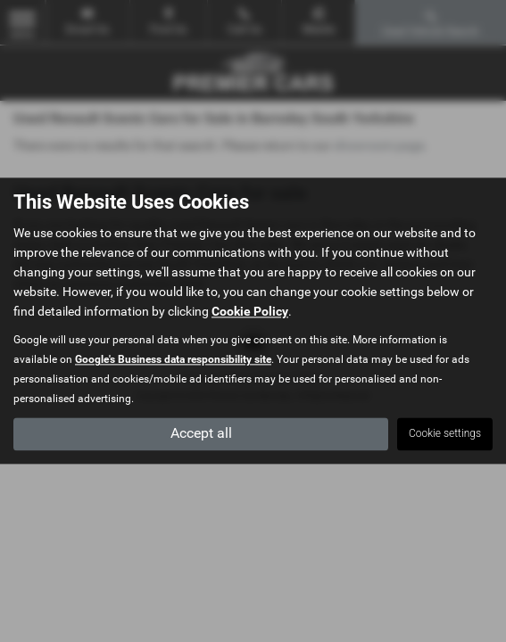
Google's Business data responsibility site (173, 360)
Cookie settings (445, 434)
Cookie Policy (250, 312)
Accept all (201, 433)
